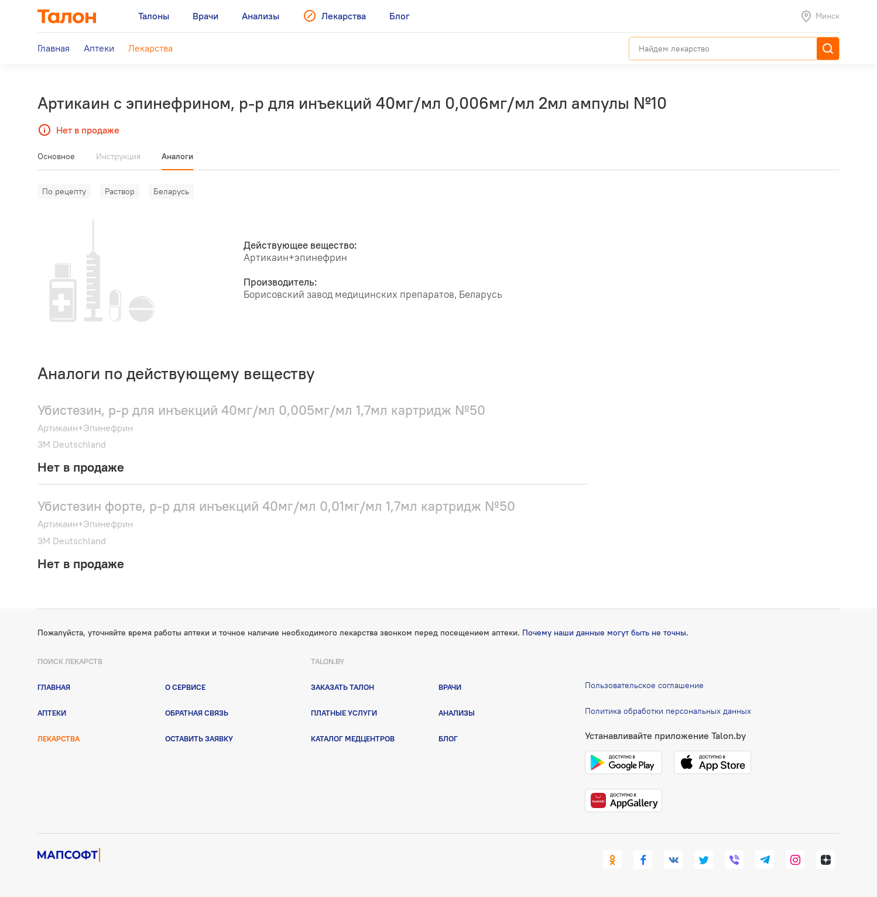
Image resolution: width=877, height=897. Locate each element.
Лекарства (58, 738)
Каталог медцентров (353, 738)
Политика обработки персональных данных (668, 711)
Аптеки (51, 712)
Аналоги (177, 156)
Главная (53, 687)
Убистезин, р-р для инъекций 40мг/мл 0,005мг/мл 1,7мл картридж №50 (261, 409)
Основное (56, 156)
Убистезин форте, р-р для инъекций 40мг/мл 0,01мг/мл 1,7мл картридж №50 (276, 505)
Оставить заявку (199, 738)
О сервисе (185, 687)
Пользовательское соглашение (644, 685)
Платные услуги (344, 712)
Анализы (456, 712)
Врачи (449, 687)
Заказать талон (342, 687)
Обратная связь (196, 712)
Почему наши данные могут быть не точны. (605, 632)
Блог (448, 738)
